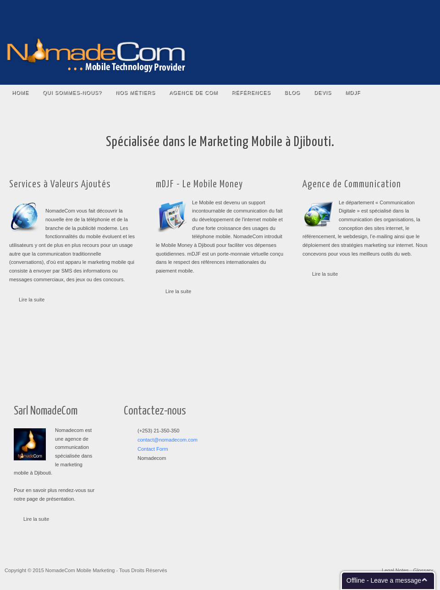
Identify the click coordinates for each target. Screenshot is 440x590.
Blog (293, 92)
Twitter (376, 13)
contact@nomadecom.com (168, 439)
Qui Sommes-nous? (72, 92)
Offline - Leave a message (383, 580)
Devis (322, 92)
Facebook (362, 13)
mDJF (352, 92)
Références (250, 92)
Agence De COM (193, 92)
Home (20, 92)
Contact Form (153, 449)
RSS (419, 13)
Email (405, 13)
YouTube (390, 13)
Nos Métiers (135, 92)
